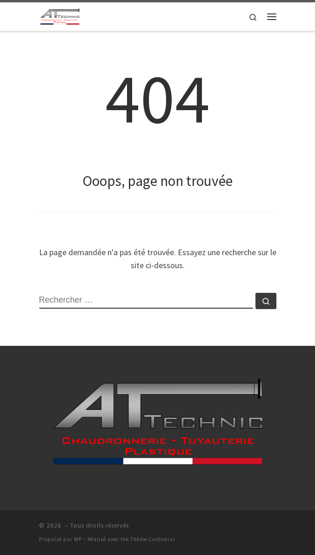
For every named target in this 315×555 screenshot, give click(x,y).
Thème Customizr (152, 539)
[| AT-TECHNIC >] (60, 15)
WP (78, 539)
